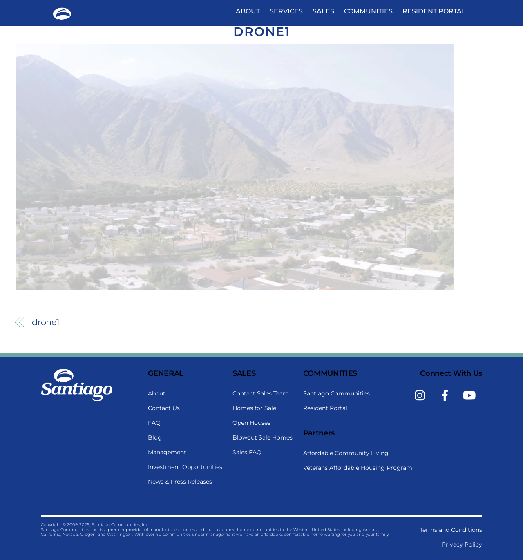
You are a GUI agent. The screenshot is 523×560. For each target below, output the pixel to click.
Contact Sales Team (260, 393)
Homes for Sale (254, 408)
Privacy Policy (462, 544)
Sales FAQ (247, 452)
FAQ (154, 422)
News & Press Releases (180, 481)
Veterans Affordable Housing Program (357, 467)
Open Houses (251, 422)
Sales (323, 11)
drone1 (261, 31)
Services (286, 11)
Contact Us (164, 408)
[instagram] (422, 395)
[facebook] (446, 395)
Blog (155, 437)
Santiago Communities (336, 393)
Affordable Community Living (346, 453)
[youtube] (471, 395)
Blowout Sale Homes (262, 437)
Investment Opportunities (185, 467)
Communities (368, 11)
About (248, 11)
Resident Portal (434, 11)
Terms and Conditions (451, 529)
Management (167, 452)
